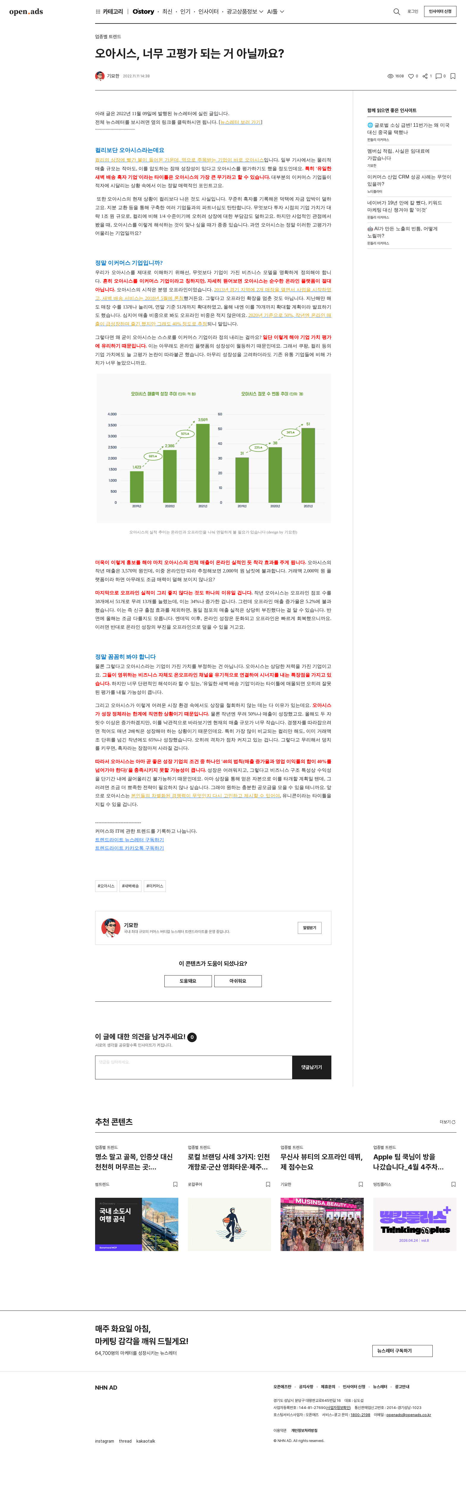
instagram (104, 1441)
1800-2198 (360, 1415)
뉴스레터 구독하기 (402, 1351)
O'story (143, 11)
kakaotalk (145, 1441)
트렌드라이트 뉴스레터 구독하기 (129, 839)
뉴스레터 (380, 1386)
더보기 (448, 1122)
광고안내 (402, 1386)
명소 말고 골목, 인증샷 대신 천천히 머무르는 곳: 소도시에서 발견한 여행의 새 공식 (135, 1163)
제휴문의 (328, 1386)
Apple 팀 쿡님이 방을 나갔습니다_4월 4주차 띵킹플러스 (405, 1163)
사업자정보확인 (338, 1407)
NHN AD (106, 1387)
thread (125, 1441)
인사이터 (209, 11)
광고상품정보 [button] (242, 11)
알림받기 (309, 928)
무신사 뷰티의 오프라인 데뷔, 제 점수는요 (322, 1162)
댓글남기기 (311, 1067)
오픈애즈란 (282, 1386)
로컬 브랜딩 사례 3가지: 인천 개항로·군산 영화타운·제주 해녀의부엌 (229, 1163)
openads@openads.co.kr (408, 1415)
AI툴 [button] (272, 11)
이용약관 (279, 1430)
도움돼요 (188, 981)
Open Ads (26, 12)
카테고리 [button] (109, 11)
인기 (185, 11)
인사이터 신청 (440, 11)
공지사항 (306, 1386)
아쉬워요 (238, 981)
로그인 (412, 11)
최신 (167, 11)
